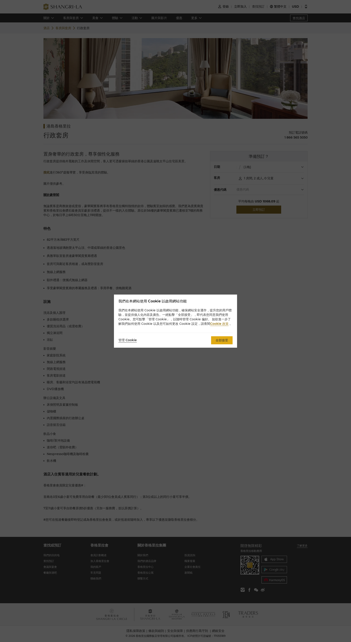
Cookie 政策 (219, 324)
